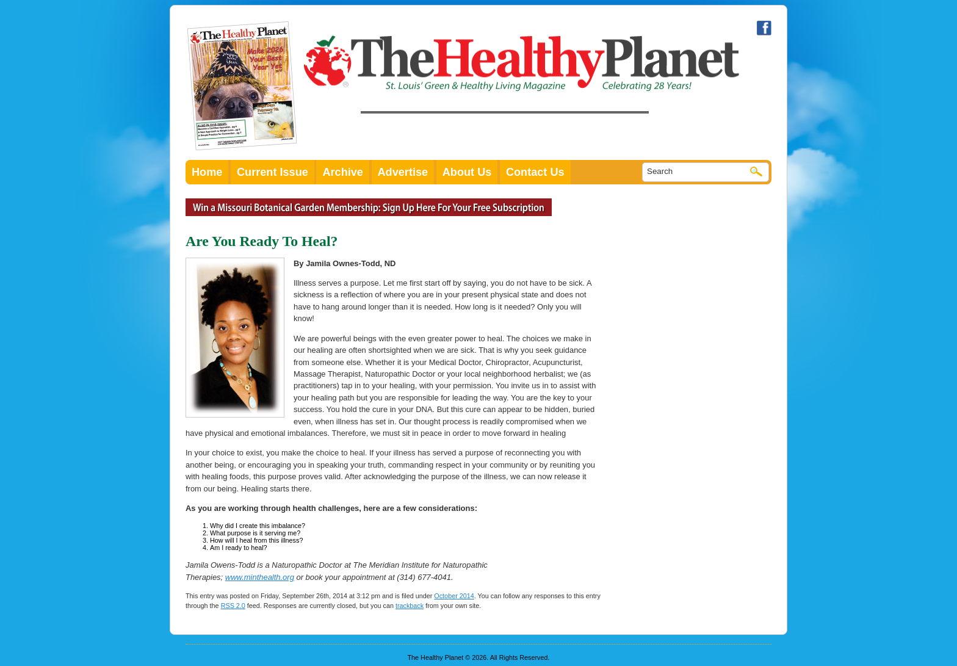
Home (207, 172)
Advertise (403, 172)
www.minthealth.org (259, 577)
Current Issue (272, 172)
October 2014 (454, 595)
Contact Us (535, 172)
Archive (342, 172)
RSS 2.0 (233, 605)
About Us (467, 172)
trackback (409, 605)
